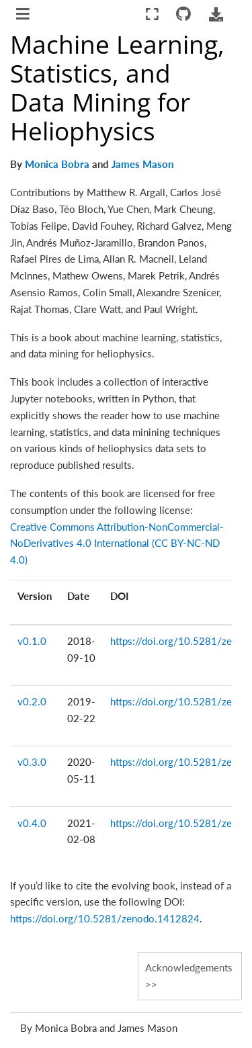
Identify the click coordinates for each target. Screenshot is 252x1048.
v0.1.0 (31, 641)
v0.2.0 (31, 701)
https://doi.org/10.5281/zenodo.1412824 (105, 918)
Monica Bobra (57, 164)
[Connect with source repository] (184, 14)
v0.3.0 (31, 762)
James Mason (142, 164)
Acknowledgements (189, 967)
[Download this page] (215, 14)
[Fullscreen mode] (152, 14)
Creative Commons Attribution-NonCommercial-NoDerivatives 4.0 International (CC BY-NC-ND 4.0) (117, 543)
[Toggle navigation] (23, 15)
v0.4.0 (31, 823)
